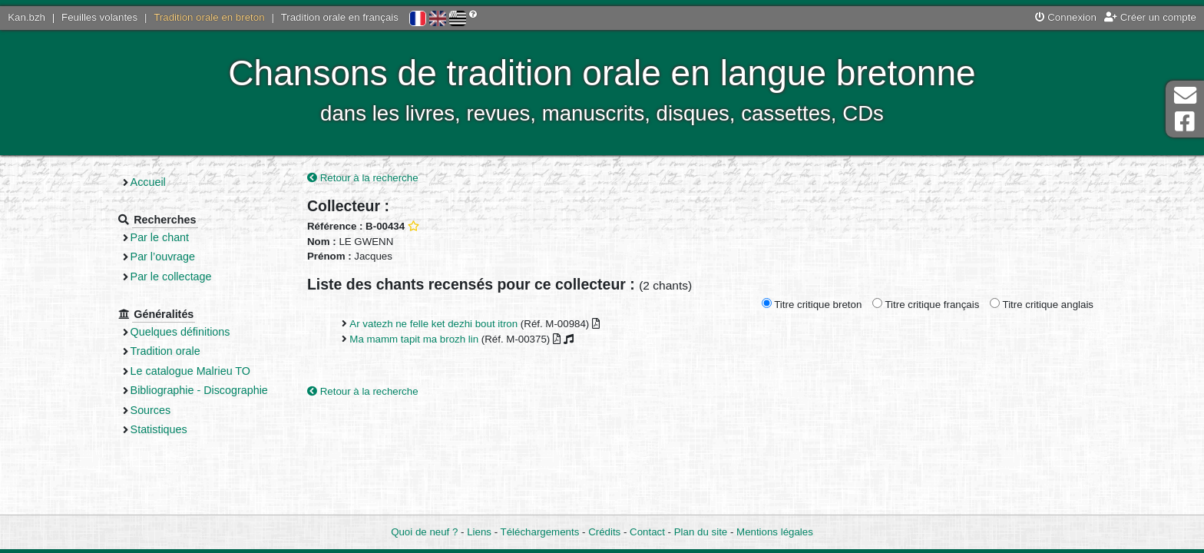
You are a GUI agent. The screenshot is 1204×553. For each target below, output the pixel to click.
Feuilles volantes (99, 17)
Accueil (148, 182)
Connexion (1065, 17)
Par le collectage (171, 276)
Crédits (604, 532)
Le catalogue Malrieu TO (190, 371)
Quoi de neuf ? (424, 532)
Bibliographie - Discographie (199, 390)
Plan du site (700, 532)
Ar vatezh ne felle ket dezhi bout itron (433, 323)
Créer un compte (1150, 17)
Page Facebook (1184, 122)
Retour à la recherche (362, 178)
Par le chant (160, 237)
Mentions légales (774, 532)
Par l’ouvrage (163, 256)
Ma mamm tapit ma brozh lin (413, 339)
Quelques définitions (180, 332)
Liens (479, 532)
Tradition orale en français (340, 17)
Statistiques (159, 429)
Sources (151, 410)
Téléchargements (540, 532)
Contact (647, 532)
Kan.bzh (26, 17)
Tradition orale (165, 351)
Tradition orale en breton (209, 17)
